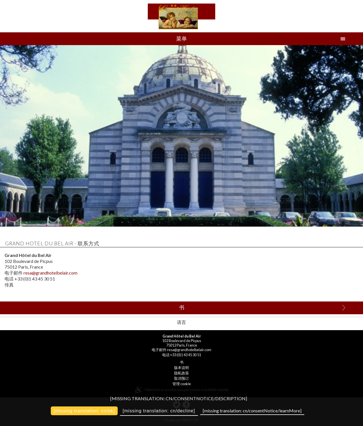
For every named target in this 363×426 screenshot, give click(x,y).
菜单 (181, 38)
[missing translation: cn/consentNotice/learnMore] (252, 410)
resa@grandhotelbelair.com (50, 272)
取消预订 (181, 378)
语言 (181, 322)
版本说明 (181, 367)
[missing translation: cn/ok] (84, 410)
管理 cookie (181, 383)
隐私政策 (181, 373)
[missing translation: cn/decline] (159, 410)
